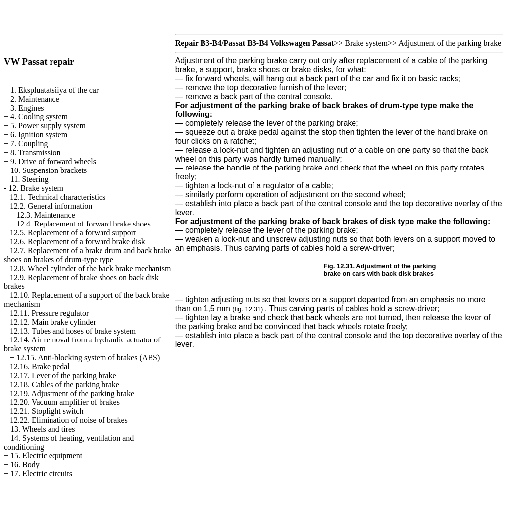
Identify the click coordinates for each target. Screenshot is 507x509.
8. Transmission (35, 152)
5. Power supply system (48, 125)
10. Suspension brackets (48, 170)
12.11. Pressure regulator (49, 313)
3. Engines (27, 108)
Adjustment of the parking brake (449, 43)
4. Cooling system (39, 117)
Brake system (366, 43)
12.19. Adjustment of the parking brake (72, 393)
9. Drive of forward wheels (53, 161)
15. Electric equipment (46, 456)
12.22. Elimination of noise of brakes (69, 420)
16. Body (25, 464)
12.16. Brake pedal (40, 366)
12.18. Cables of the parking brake (64, 384)
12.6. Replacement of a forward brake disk (77, 241)
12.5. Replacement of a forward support (73, 232)
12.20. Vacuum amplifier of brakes (65, 402)
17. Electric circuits (41, 473)
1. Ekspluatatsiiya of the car (54, 90)
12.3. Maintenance (45, 215)
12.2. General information (51, 206)
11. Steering (29, 179)
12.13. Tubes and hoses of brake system (73, 331)
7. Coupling (29, 143)
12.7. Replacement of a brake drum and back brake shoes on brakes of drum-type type (87, 255)
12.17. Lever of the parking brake (63, 375)
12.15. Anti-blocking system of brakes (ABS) (88, 357)
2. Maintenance (34, 99)
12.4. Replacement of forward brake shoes (83, 224)
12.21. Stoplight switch (46, 411)
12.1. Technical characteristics (57, 197)
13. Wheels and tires (42, 429)
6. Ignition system (38, 134)
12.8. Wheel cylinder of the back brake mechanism (90, 268)
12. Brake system (35, 188)
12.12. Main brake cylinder (53, 322)
